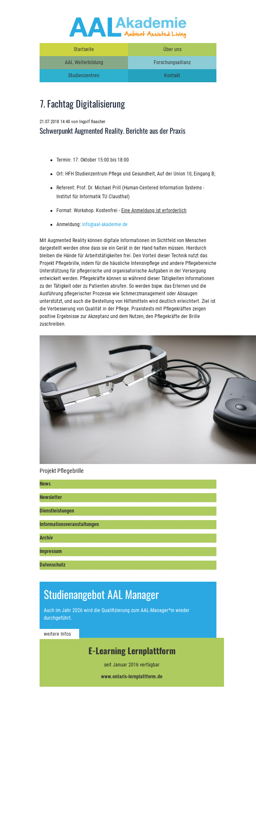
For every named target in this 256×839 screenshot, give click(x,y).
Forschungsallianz (172, 62)
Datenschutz (52, 565)
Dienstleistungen (57, 511)
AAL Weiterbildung (84, 62)
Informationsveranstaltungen (69, 524)
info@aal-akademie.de (105, 224)
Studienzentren (83, 75)
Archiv (46, 538)
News (45, 484)
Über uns (172, 49)
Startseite (84, 49)
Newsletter (51, 497)
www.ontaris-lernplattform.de (132, 677)
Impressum (51, 551)
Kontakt (172, 75)
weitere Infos (57, 634)
